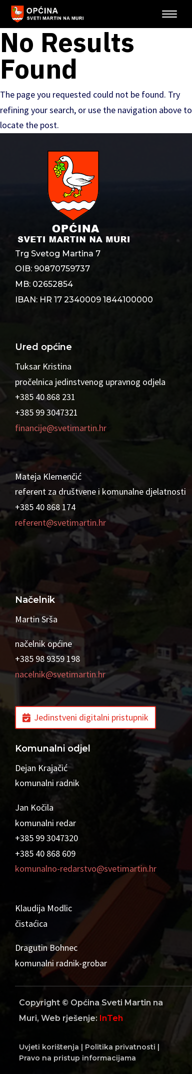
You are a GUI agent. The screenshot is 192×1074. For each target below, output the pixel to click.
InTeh (111, 1018)
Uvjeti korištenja (49, 1046)
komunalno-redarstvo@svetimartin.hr (85, 868)
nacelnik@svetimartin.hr (60, 674)
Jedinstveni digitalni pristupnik (91, 717)
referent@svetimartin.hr (60, 522)
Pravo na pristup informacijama (77, 1057)
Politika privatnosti (120, 1046)
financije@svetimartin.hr (60, 428)
